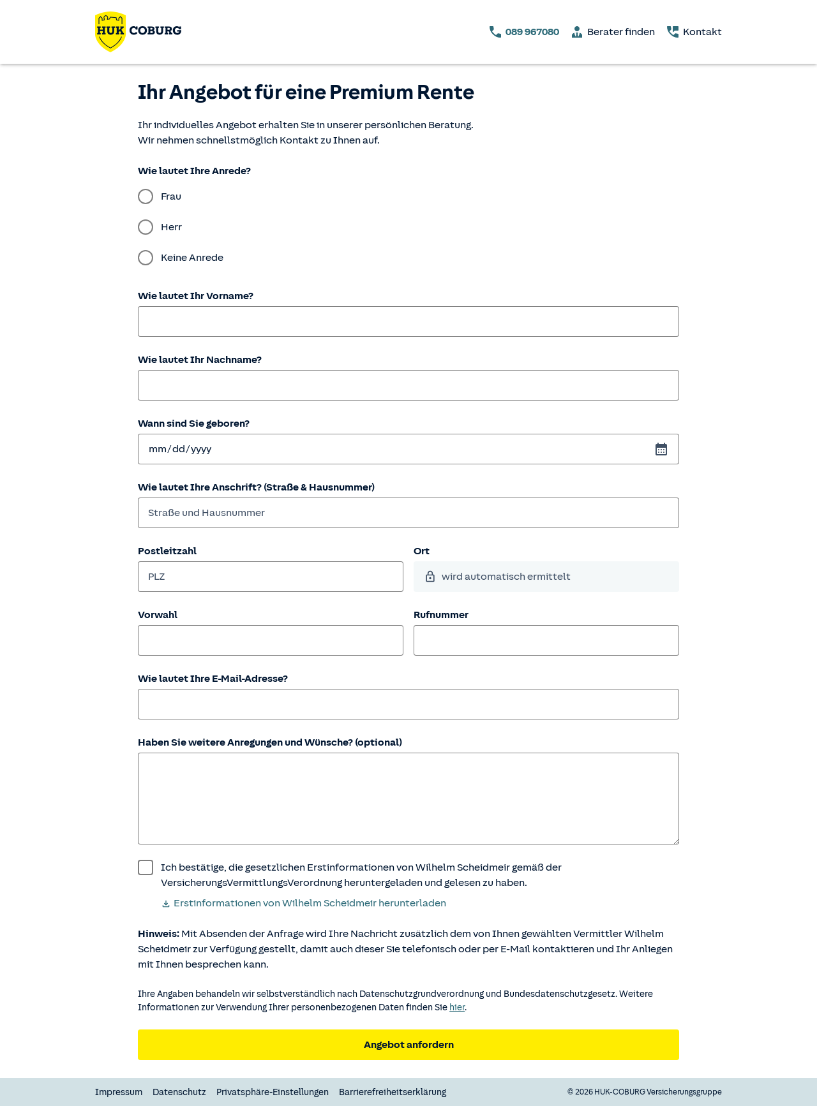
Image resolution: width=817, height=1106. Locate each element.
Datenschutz (179, 1092)
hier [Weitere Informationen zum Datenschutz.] (457, 1007)
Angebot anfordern (409, 1045)
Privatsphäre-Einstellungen (272, 1092)
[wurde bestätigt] (408, 875)
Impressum (118, 1092)
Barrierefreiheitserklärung (392, 1092)
